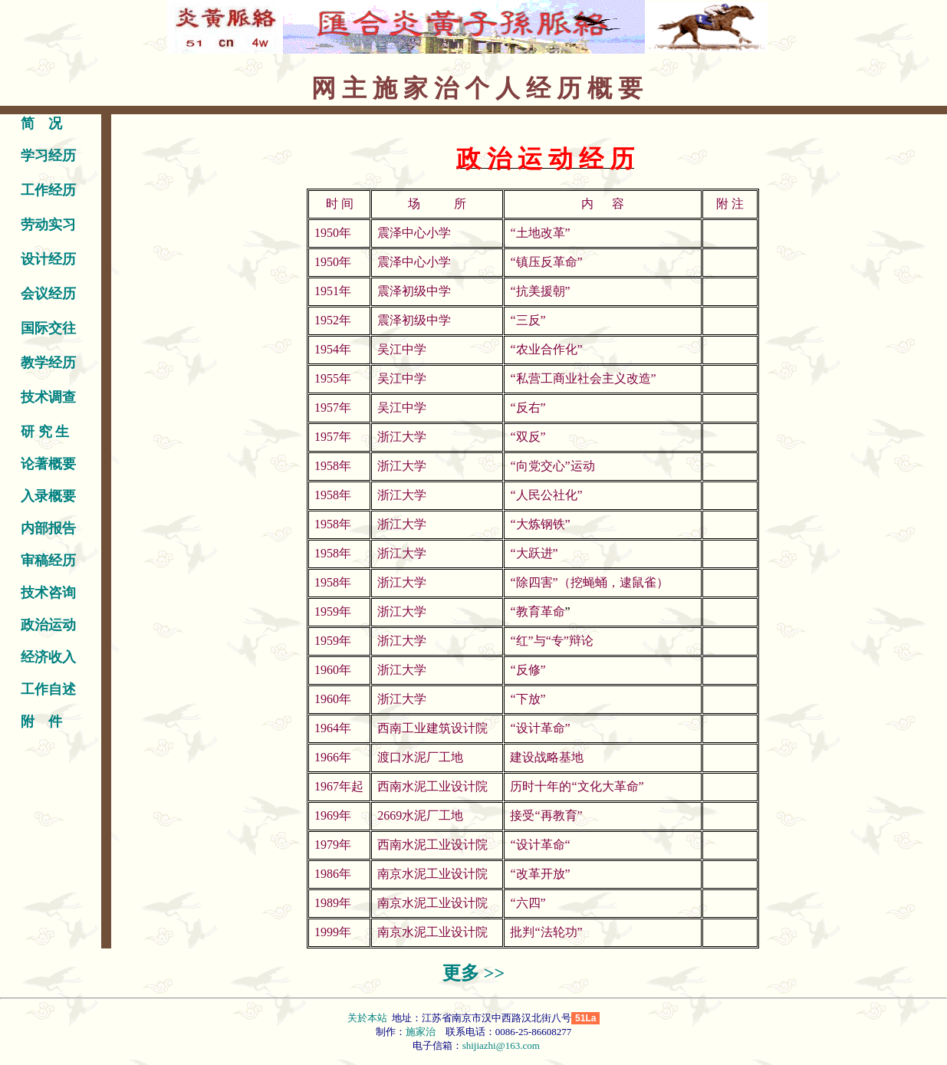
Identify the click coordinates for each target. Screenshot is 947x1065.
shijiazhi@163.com (501, 1045)
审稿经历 (48, 560)
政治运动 (48, 625)
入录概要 (48, 496)
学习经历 (48, 155)
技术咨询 (48, 592)
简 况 (41, 123)
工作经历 (48, 190)
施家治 (421, 1031)
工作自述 (48, 689)
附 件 (41, 721)
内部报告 (48, 528)
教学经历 (48, 362)
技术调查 (48, 397)
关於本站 (368, 1018)
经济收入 (48, 657)
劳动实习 (48, 224)
